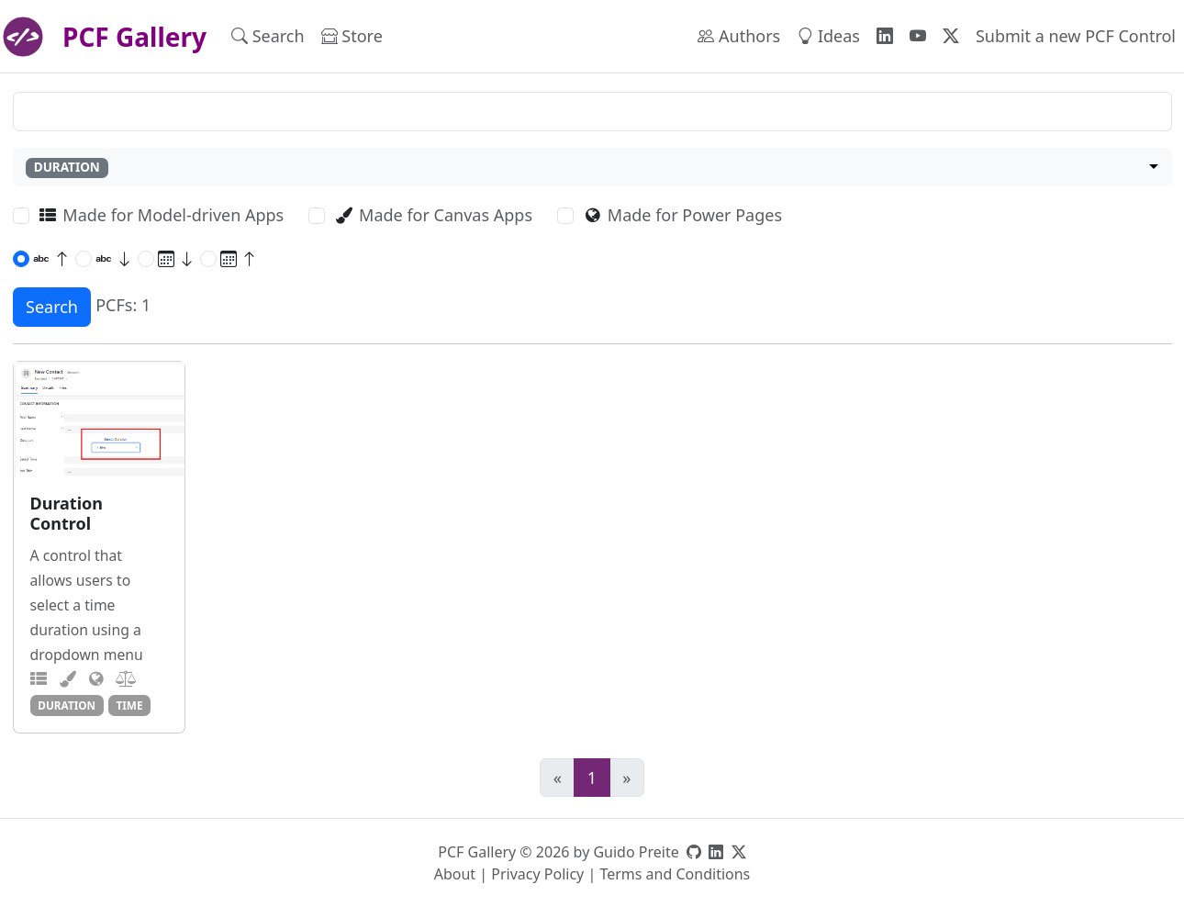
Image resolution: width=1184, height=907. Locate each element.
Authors (739, 36)
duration (66, 705)
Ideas (828, 36)
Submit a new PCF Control (1076, 36)
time (129, 705)
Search (268, 36)
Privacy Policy (537, 874)
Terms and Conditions (674, 874)
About (454, 874)
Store (352, 36)
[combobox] (592, 167)
